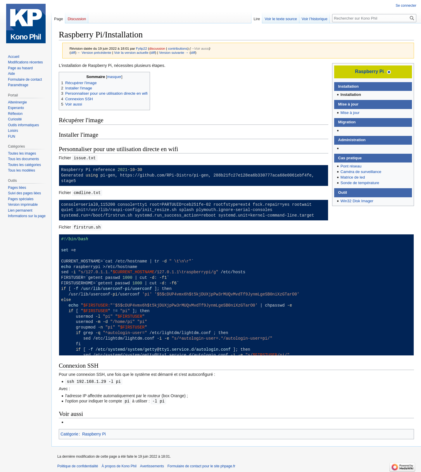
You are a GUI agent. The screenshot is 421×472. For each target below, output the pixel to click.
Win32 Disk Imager (357, 201)
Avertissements (152, 465)
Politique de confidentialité (77, 465)
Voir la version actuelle (131, 52)
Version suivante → (174, 52)
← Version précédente (94, 52)
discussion (157, 48)
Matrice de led (353, 177)
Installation (351, 94)
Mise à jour (350, 112)
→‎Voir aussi (200, 48)
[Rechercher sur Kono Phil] (374, 18)
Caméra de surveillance (361, 172)
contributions (178, 48)
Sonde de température (360, 183)
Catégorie (69, 432)
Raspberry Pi (369, 71)
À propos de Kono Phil (118, 465)
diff (73, 52)
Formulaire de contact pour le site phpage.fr (201, 465)
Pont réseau (351, 166)
